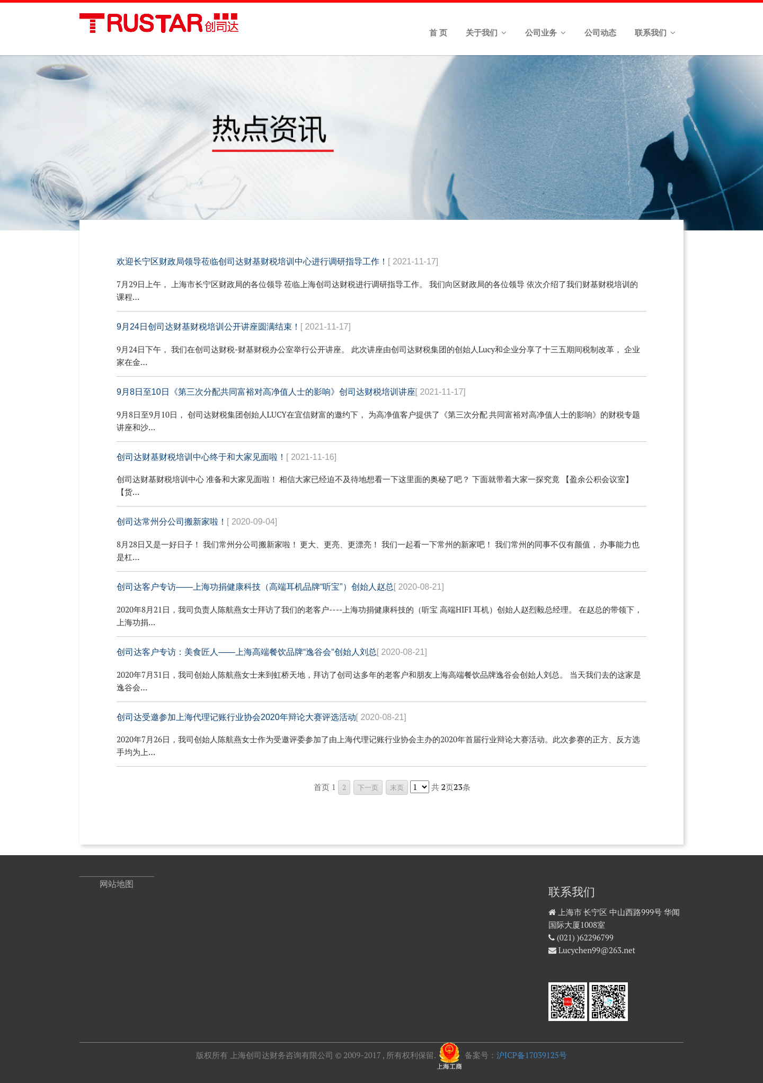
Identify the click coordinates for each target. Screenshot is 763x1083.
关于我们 (486, 33)
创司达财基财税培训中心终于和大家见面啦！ (226, 456)
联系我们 (655, 33)
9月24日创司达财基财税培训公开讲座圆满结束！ (234, 326)
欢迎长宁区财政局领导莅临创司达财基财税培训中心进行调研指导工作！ (277, 261)
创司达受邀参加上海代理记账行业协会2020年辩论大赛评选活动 (261, 717)
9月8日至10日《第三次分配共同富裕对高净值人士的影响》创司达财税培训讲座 (291, 391)
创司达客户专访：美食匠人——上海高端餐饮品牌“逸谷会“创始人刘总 (272, 651)
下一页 (368, 787)
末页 (397, 787)
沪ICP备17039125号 (531, 1055)
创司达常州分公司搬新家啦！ (197, 521)
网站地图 (117, 884)
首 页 (438, 33)
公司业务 (545, 33)
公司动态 (600, 33)
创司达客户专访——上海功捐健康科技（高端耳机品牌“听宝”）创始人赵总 (280, 586)
